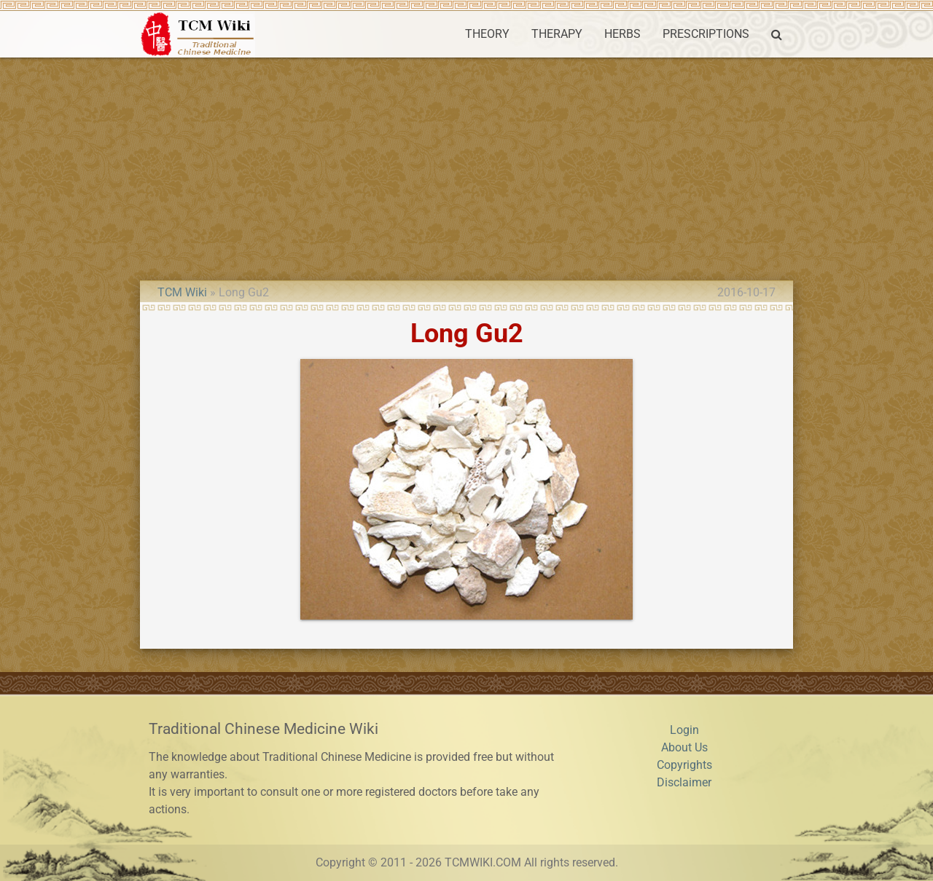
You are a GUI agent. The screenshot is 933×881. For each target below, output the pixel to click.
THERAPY (556, 34)
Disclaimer (684, 782)
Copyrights (684, 765)
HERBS (622, 34)
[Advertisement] (466, 167)
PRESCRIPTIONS (706, 34)
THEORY (487, 34)
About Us (684, 747)
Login (684, 730)
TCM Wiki (182, 292)
